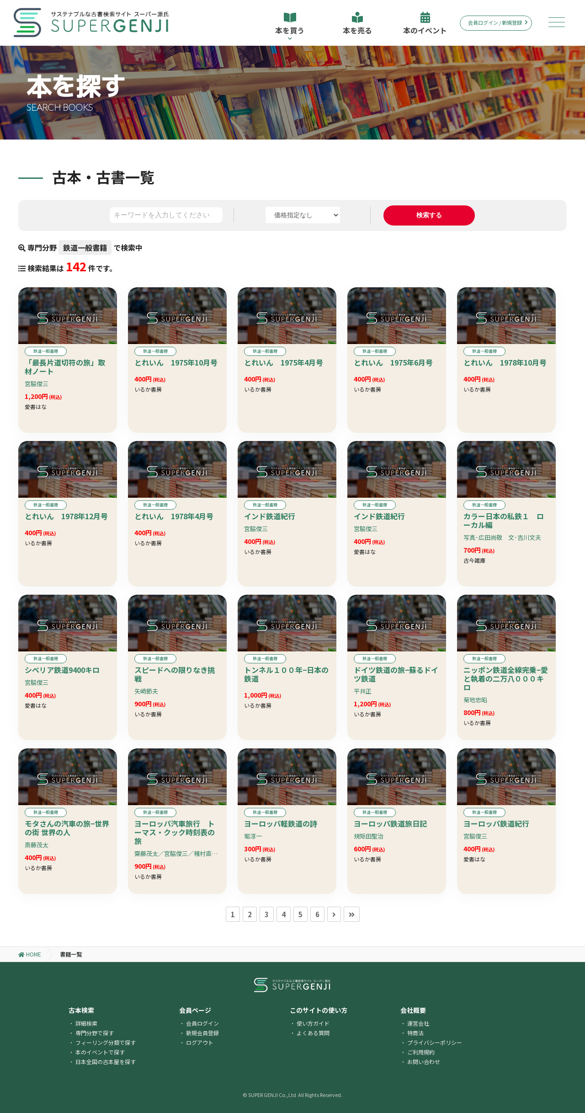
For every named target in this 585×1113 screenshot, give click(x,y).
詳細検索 (86, 1023)
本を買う (290, 26)
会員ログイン (202, 1023)
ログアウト (199, 1042)
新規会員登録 (202, 1033)
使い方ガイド (313, 1023)
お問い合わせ (423, 1061)
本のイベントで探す (100, 1052)
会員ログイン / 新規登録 (498, 22)
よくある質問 (313, 1033)
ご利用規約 (421, 1052)
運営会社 (418, 1023)
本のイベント (425, 24)
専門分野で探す (94, 1033)
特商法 (415, 1033)
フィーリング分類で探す (105, 1042)
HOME (29, 954)
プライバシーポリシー (434, 1042)
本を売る (357, 24)
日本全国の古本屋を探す (105, 1061)
